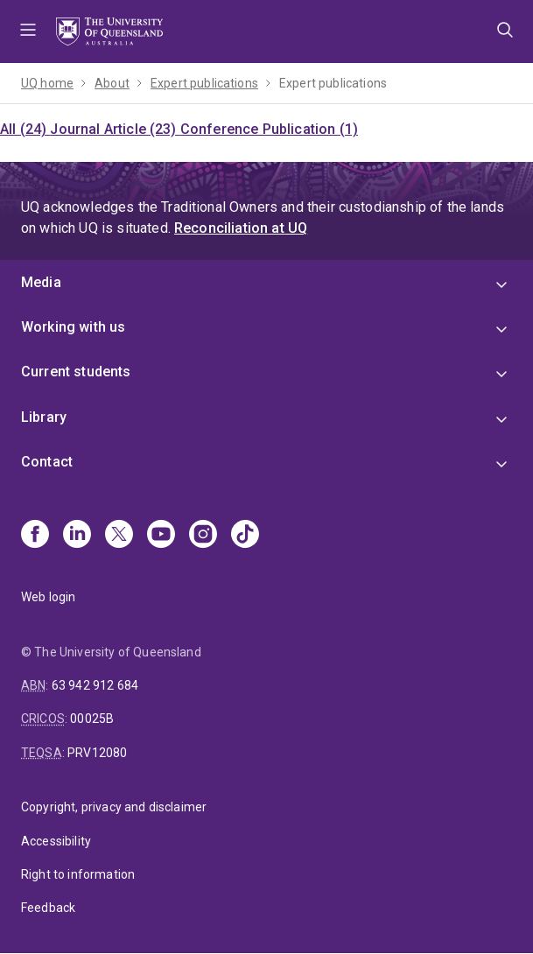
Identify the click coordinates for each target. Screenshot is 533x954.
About (112, 83)
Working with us (73, 327)
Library (44, 417)
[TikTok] (245, 535)
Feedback (48, 908)
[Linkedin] (77, 535)
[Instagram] (203, 535)
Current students (76, 371)
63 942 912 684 (95, 685)
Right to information (78, 874)
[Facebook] (35, 535)
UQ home (47, 83)
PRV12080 (97, 753)
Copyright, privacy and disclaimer (114, 807)
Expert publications (204, 83)
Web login (48, 597)
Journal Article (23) (114, 129)
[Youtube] (161, 535)
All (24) (25, 129)
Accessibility (56, 841)
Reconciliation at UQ (240, 228)
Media (41, 282)
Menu (28, 31)
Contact (47, 461)
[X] (119, 535)
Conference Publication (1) (269, 129)
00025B (92, 719)
